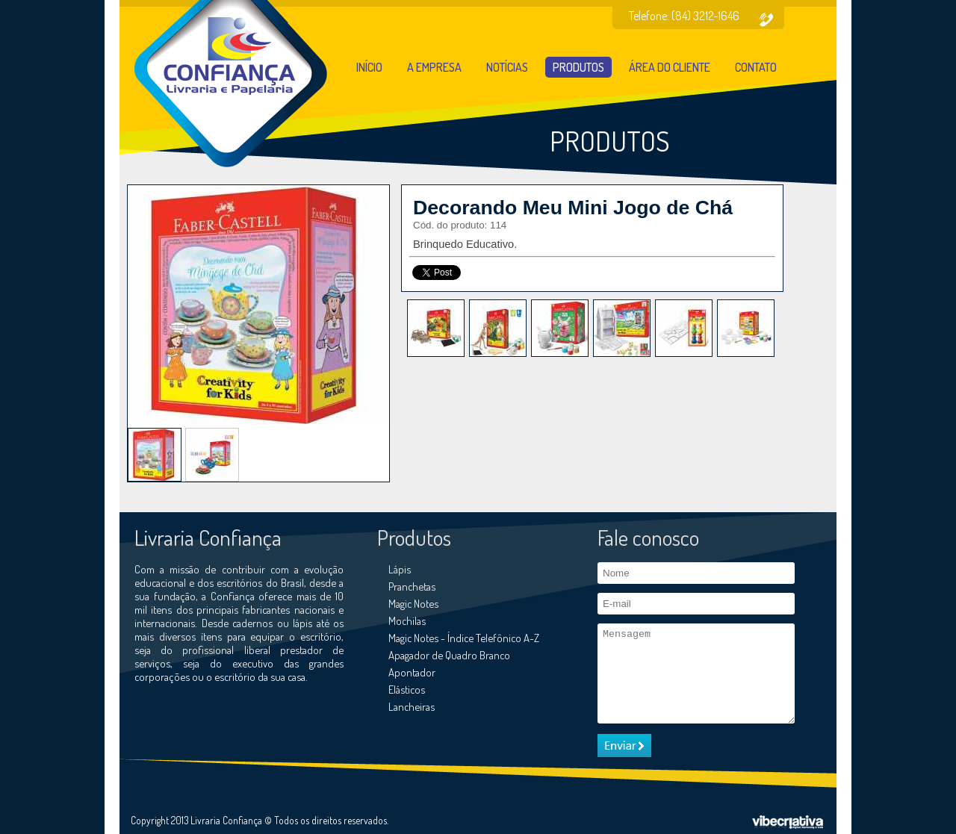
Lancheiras (411, 706)
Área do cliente (669, 67)
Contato (756, 67)
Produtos (578, 67)
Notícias (507, 67)
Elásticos (406, 689)
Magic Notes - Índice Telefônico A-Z (463, 637)
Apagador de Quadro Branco (449, 655)
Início (369, 67)
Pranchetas (411, 586)
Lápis (399, 569)
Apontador (411, 672)
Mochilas (407, 620)
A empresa (434, 67)
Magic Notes (413, 603)
